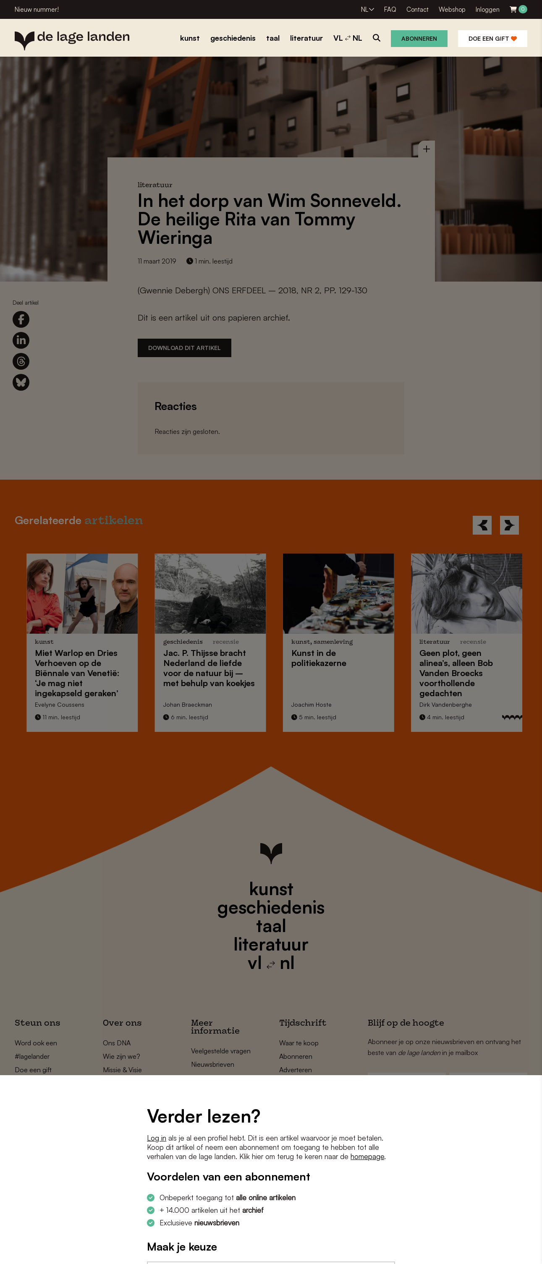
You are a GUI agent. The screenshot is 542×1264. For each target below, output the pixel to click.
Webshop (452, 9)
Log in (156, 1137)
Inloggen (488, 9)
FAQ (390, 9)
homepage (367, 1156)
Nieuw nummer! (37, 9)
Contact (417, 9)
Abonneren (419, 38)
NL (364, 9)
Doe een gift (493, 38)
